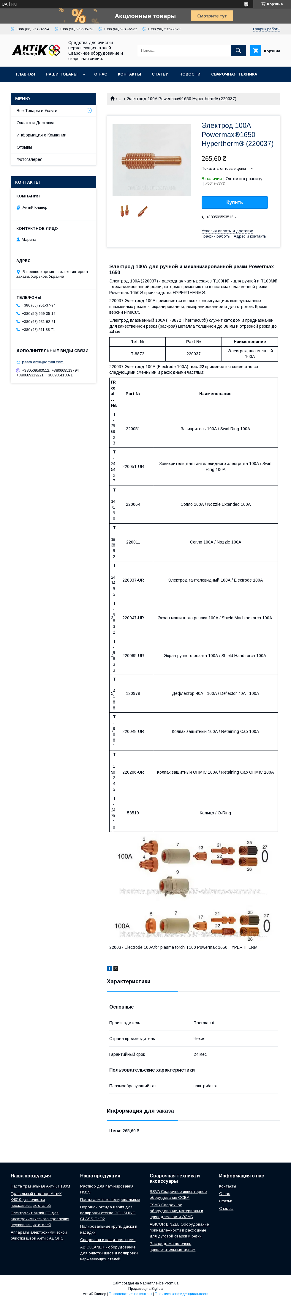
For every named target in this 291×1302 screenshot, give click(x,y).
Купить (235, 202)
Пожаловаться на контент (130, 1294)
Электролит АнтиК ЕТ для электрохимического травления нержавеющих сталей (40, 1219)
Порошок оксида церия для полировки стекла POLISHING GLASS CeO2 (107, 1213)
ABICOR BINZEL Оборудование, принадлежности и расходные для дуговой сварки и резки (180, 1230)
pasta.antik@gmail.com (43, 362)
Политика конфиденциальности (181, 1294)
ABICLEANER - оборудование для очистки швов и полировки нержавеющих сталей (109, 1253)
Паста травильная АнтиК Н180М (40, 1186)
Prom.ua (171, 1283)
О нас (100, 74)
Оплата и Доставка (35, 122)
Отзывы (24, 147)
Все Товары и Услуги (37, 110)
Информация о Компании (42, 135)
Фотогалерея (29, 159)
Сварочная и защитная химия (107, 1239)
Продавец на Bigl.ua (145, 1289)
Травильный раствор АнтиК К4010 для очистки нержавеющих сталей (36, 1199)
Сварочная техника (234, 74)
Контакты (129, 74)
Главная (25, 74)
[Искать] (238, 50)
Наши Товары (62, 74)
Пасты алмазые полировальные (110, 1199)
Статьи (160, 74)
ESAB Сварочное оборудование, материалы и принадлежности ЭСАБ (176, 1211)
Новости (189, 74)
